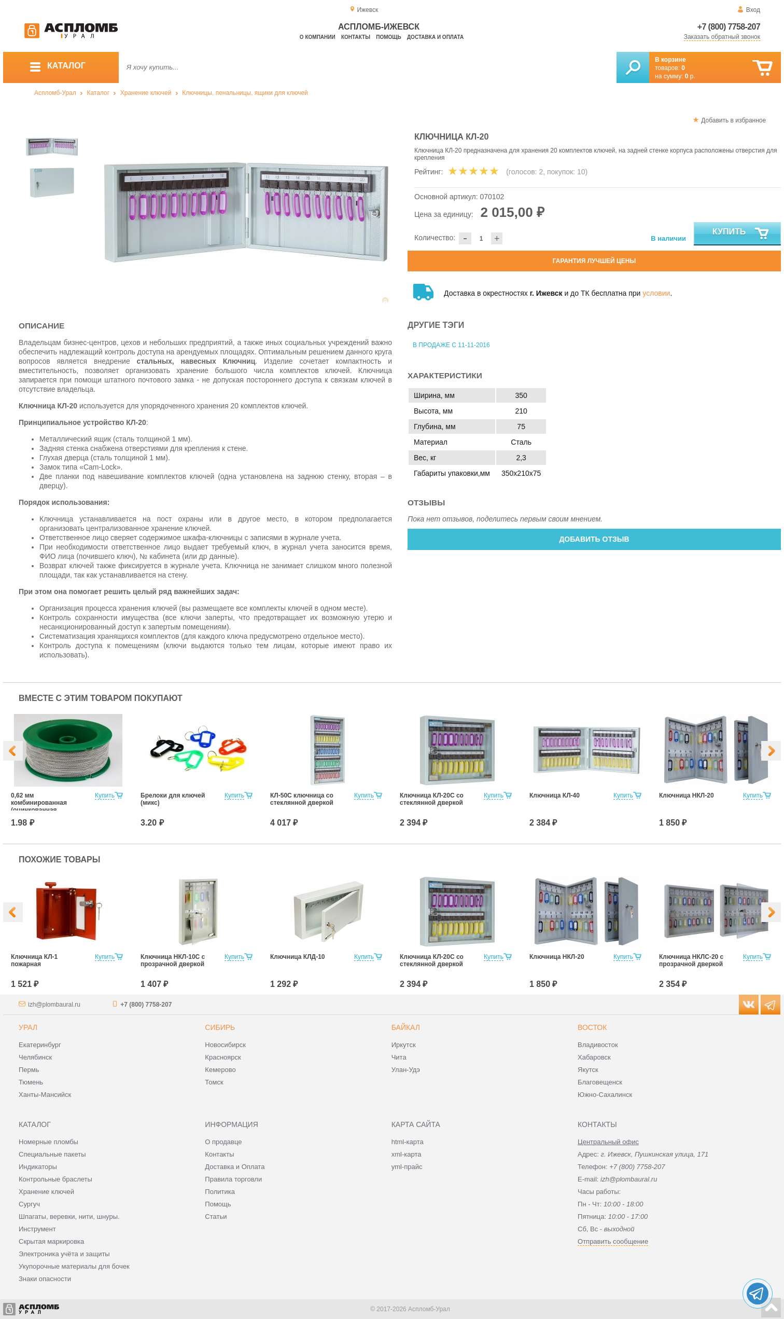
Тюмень (31, 1082)
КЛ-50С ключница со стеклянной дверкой (301, 799)
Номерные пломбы (48, 1142)
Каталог (98, 93)
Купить (741, 234)
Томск (214, 1082)
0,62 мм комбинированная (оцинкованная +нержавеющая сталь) (45, 806)
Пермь (29, 1070)
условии (656, 293)
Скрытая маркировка (51, 1241)
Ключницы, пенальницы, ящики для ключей (245, 93)
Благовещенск (600, 1082)
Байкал (405, 1027)
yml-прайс (407, 1167)
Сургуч (29, 1204)
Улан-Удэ (405, 1070)
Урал (28, 1027)
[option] (247, 209)
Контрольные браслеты (55, 1179)
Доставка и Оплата (234, 1167)
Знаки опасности (45, 1279)
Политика (220, 1192)
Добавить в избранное (733, 120)
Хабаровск (594, 1057)
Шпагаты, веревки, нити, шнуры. (69, 1216)
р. (690, 76)
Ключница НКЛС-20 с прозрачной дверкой (691, 960)
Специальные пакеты (52, 1154)
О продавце (223, 1142)
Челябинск (35, 1057)
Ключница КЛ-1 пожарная (34, 960)
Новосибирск (225, 1045)
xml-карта (406, 1154)
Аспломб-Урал (55, 93)
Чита (399, 1057)
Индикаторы (38, 1167)
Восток (592, 1027)
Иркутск (403, 1045)
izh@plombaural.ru (54, 1004)
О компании (317, 37)
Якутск (588, 1070)
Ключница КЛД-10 (297, 956)
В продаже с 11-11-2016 (451, 345)
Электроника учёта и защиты (64, 1254)
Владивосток (598, 1045)
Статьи (216, 1216)
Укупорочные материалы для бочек (74, 1266)
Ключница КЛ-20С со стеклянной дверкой (432, 799)
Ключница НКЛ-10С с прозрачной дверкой (173, 960)
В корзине (670, 59)
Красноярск (223, 1057)
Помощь (388, 37)
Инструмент (37, 1229)
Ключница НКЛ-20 (686, 795)
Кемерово (220, 1070)
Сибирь (220, 1027)
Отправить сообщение (613, 1241)
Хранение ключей (146, 93)
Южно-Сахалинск (605, 1094)
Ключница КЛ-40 (554, 795)
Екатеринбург (40, 1045)
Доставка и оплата (435, 37)
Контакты (355, 37)
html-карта (407, 1142)
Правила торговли (233, 1179)
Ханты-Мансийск (45, 1094)
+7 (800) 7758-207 (728, 26)
